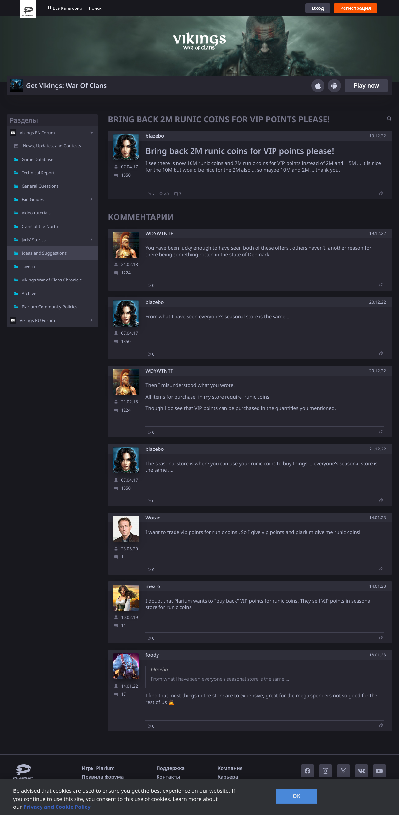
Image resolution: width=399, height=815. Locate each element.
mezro (152, 587)
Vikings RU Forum (37, 320)
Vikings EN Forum (37, 133)
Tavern (28, 266)
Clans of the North (40, 226)
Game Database (37, 159)
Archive (29, 293)
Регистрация (355, 8)
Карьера (227, 777)
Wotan (153, 518)
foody (152, 655)
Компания (230, 768)
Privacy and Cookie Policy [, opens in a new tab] (57, 806)
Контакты (168, 777)
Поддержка (171, 768)
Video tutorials (36, 213)
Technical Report (38, 173)
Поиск (95, 8)
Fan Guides (33, 199)
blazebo (154, 136)
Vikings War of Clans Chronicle (52, 280)
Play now (366, 85)
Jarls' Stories (34, 240)
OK (297, 796)
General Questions (40, 186)
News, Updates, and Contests (52, 146)
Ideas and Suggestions (44, 253)
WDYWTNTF (159, 234)
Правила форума (103, 777)
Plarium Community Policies (49, 307)
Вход (318, 8)
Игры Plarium (98, 768)
